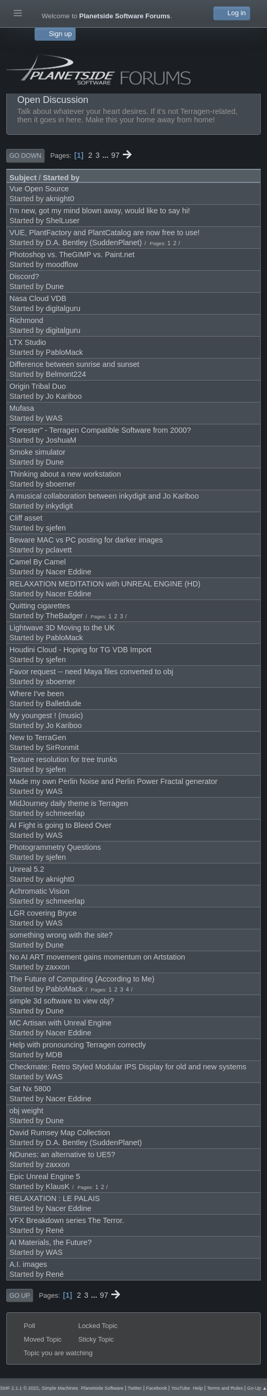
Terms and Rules (224, 1388)
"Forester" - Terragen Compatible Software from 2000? (100, 430)
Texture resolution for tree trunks (63, 759)
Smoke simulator (37, 452)
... (106, 155)
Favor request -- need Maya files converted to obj (91, 671)
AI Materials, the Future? (50, 1242)
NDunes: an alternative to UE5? (62, 1154)
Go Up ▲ (257, 1388)
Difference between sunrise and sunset (74, 364)
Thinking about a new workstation (65, 474)
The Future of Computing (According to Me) (82, 979)
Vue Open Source (39, 188)
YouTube (180, 1388)
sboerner (61, 484)
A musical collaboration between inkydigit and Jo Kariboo (104, 496)
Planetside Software (102, 1388)
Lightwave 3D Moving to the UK (62, 628)
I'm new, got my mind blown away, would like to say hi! (99, 210)
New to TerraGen (37, 737)
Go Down (25, 155)
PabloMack (64, 352)
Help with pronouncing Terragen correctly (77, 1045)
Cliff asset (25, 518)
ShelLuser (63, 220)
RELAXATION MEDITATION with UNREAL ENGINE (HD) (105, 584)
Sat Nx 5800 (30, 1089)
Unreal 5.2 (26, 869)
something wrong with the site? (61, 935)
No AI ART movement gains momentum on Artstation (97, 957)
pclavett (59, 550)
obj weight (26, 1110)
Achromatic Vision (39, 891)
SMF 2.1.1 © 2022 (19, 1388)
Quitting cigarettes (39, 606)
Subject (23, 178)
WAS (54, 418)
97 (115, 155)
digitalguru (63, 308)
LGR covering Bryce (43, 913)
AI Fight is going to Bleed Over (60, 825)
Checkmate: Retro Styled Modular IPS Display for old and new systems (128, 1067)
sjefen (56, 528)
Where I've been (36, 693)
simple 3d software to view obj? (61, 1001)
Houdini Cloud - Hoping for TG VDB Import (80, 649)
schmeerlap (65, 813)
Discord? (24, 276)
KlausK (58, 1186)
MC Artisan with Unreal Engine (60, 1023)
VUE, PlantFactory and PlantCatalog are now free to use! (104, 232)
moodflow (62, 264)
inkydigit (59, 506)
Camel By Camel (37, 562)
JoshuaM (61, 440)
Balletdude (64, 703)
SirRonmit (62, 747)
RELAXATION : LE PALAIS (54, 1198)
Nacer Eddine (68, 572)
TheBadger (64, 616)
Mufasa (21, 408)
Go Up (19, 1295)
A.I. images (28, 1264)
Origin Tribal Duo (37, 386)
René (55, 1230)
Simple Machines (60, 1388)
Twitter (134, 1388)
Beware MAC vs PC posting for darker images (86, 540)
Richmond (26, 320)
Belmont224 (66, 374)
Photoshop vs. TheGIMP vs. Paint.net (71, 254)
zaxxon (58, 967)
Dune (55, 286)
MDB (54, 1055)
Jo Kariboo (64, 396)
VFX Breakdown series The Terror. (66, 1220)
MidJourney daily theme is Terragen (68, 803)
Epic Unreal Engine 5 (44, 1176)
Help (198, 1388)
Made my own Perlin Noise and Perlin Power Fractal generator (113, 781)
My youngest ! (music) (46, 715)
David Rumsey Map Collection (59, 1132)
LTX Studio (27, 342)
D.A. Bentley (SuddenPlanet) (94, 242)
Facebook (156, 1388)
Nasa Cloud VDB (37, 298)
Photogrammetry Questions (55, 847)
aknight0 (60, 198)
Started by (61, 178)
